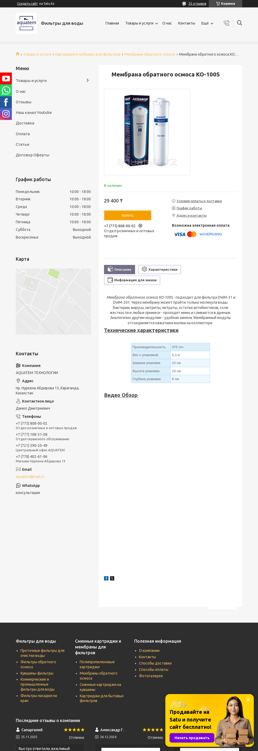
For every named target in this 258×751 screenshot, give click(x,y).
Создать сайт (27, 3)
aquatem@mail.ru (30, 476)
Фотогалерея (151, 676)
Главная (112, 23)
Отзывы (23, 102)
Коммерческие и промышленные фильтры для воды (37, 684)
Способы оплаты (153, 669)
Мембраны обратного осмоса (149, 54)
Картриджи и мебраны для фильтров (88, 54)
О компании (149, 650)
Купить (127, 215)
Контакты (186, 23)
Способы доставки (155, 663)
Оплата (23, 134)
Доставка (25, 123)
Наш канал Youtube (34, 112)
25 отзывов (197, 3)
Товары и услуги (139, 23)
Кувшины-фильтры (37, 673)
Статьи (22, 144)
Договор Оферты (32, 155)
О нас (167, 23)
